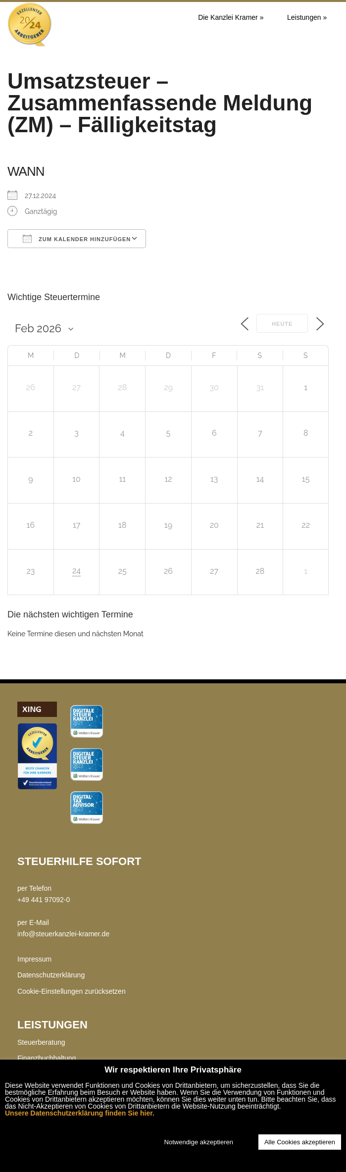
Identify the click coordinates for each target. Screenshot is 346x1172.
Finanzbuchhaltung (46, 1058)
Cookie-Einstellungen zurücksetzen (71, 991)
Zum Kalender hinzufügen (77, 238)
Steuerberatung (41, 1042)
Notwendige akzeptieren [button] (198, 1142)
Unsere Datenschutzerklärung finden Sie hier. (79, 1113)
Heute (282, 324)
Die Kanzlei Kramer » (230, 17)
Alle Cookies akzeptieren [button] (299, 1142)
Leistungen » (307, 17)
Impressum (34, 959)
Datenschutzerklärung (51, 975)
